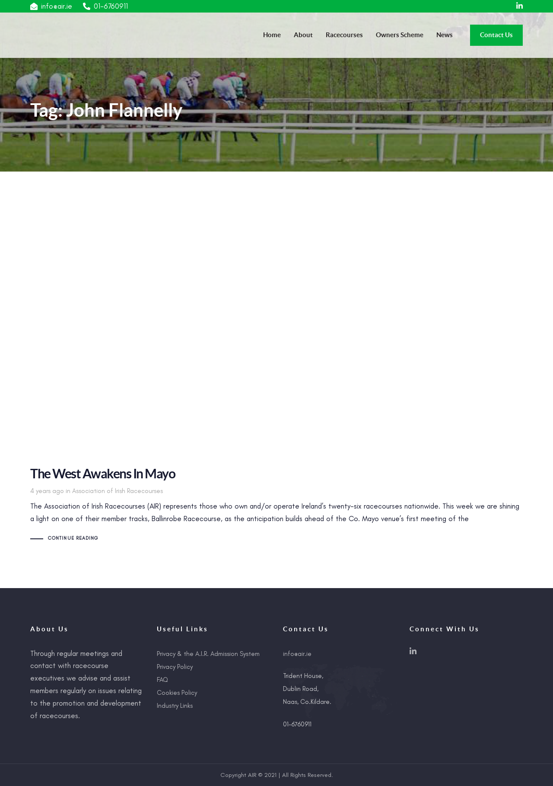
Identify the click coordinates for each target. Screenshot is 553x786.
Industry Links (175, 706)
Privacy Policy (175, 667)
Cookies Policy (177, 693)
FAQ (162, 680)
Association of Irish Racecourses (117, 491)
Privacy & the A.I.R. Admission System (208, 654)
